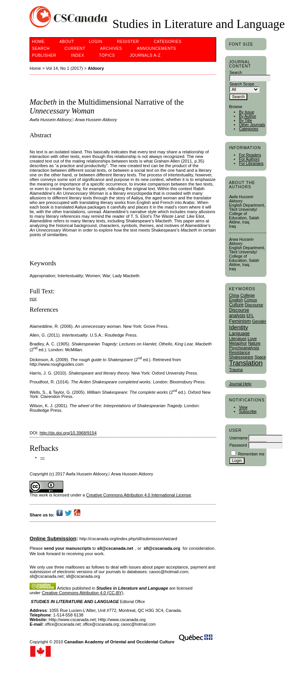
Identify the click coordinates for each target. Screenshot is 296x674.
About (66, 41)
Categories (248, 129)
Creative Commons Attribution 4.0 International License (138, 495)
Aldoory (96, 68)
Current (74, 48)
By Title (245, 120)
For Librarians (251, 163)
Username (238, 438)
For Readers (250, 155)
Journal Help (240, 384)
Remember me (251, 454)
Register (128, 41)
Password (238, 445)
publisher (44, 55)
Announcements (156, 48)
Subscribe (248, 411)
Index (77, 55)
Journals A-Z (145, 55)
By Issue (246, 112)
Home (38, 41)
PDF (33, 299)
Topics (107, 55)
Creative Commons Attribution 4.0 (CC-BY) (82, 592)
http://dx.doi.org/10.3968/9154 (68, 433)
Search (40, 48)
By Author (247, 116)
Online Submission (53, 538)
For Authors (249, 159)
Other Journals (252, 125)
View (243, 407)
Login (95, 41)
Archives (111, 48)
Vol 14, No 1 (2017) (64, 68)
